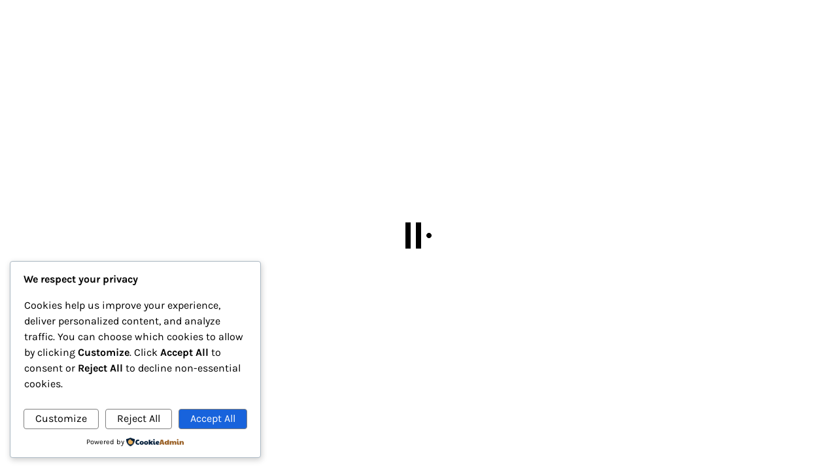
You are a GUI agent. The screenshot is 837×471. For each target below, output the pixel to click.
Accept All (212, 418)
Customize (61, 418)
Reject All (138, 418)
